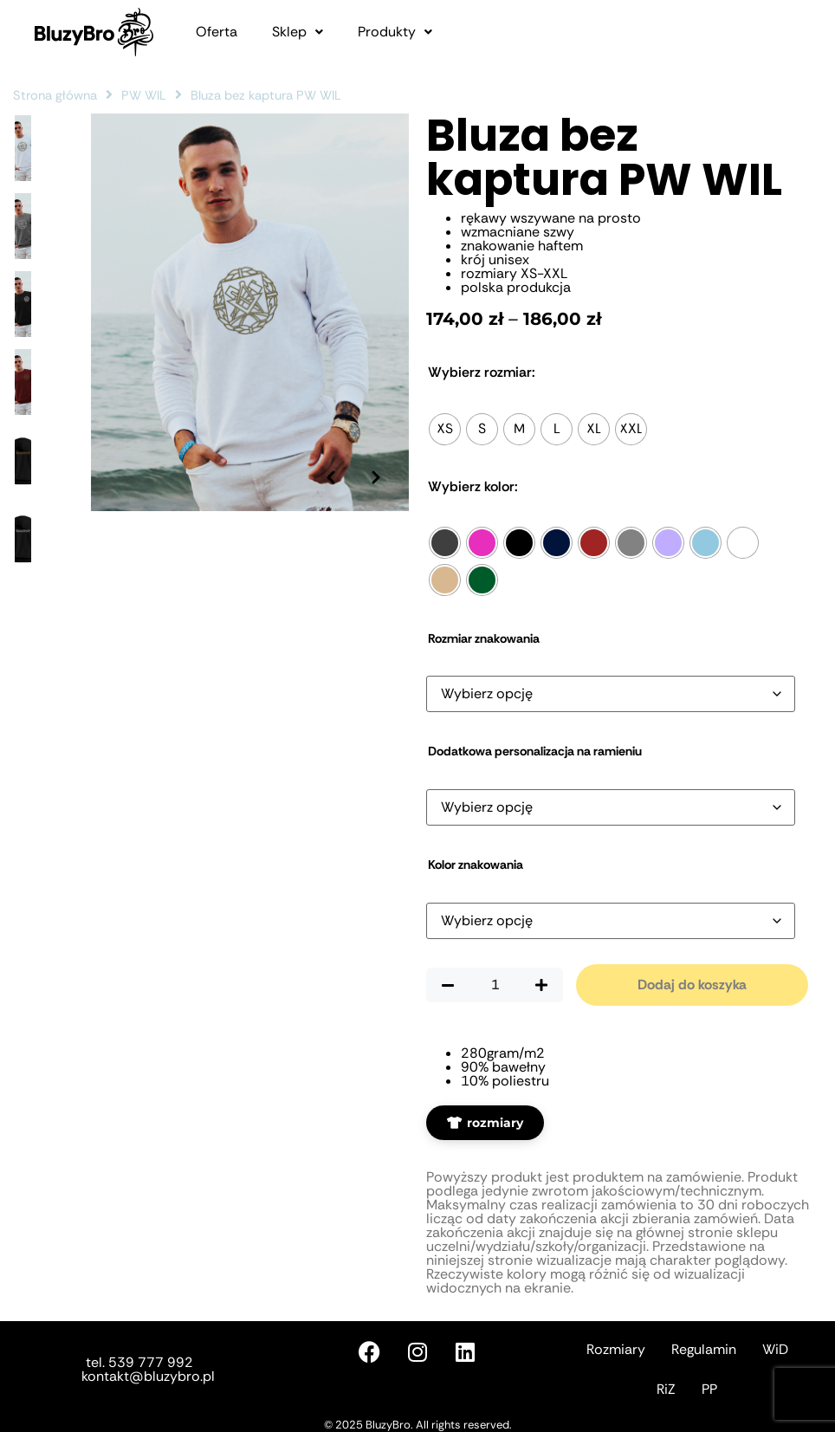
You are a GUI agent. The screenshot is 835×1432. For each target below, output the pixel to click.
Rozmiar (481, 372)
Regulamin (703, 1349)
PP (709, 1389)
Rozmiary (615, 1349)
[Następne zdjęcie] (374, 460)
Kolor (473, 487)
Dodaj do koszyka (692, 984)
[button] (297, 32)
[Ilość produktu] (494, 985)
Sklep (297, 32)
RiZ (666, 1389)
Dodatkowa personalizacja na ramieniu (535, 751)
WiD (775, 1349)
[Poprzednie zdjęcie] (326, 460)
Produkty (395, 32)
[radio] (445, 429)
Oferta (216, 32)
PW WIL (143, 95)
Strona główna (55, 95)
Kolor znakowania (475, 865)
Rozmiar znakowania (484, 638)
